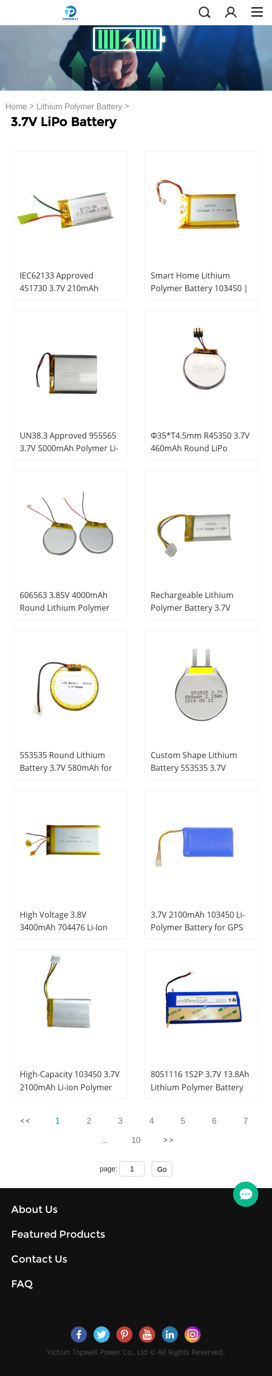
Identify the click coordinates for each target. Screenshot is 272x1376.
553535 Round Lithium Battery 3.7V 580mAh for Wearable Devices (66, 768)
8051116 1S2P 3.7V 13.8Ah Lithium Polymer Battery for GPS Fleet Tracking (200, 1087)
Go (162, 1169)
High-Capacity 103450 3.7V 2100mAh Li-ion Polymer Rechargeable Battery (70, 1087)
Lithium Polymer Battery (79, 106)
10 (136, 1140)
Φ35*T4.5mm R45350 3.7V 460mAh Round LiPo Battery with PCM (200, 448)
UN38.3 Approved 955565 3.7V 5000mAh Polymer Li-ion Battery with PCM (69, 448)
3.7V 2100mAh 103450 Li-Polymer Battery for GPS (198, 921)
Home (16, 106)
